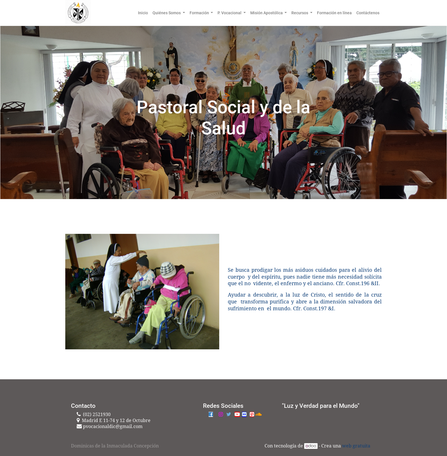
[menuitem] (143, 13)
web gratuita (356, 446)
